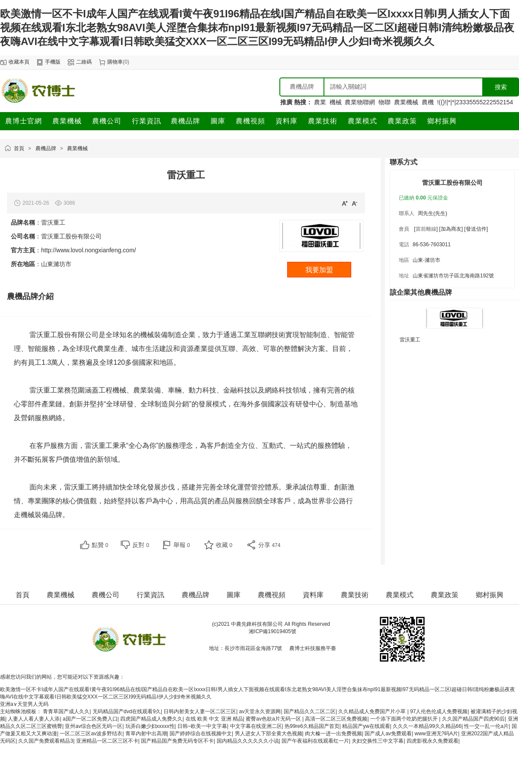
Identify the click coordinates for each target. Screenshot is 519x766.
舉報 (181, 544)
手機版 (53, 62)
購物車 (115, 62)
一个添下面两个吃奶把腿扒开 (404, 719)
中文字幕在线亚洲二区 (256, 726)
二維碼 (84, 62)
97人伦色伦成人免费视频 (439, 711)
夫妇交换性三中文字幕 (378, 741)
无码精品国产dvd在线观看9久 (127, 711)
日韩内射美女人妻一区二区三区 (199, 711)
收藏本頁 (19, 62)
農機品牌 (45, 148)
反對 (140, 544)
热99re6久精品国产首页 (312, 726)
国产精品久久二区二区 (310, 711)
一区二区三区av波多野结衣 (91, 734)
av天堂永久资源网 (260, 711)
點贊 (100, 544)
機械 (336, 102)
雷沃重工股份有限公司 (452, 182)
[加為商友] (451, 229)
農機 (428, 102)
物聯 (384, 102)
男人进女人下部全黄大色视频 (268, 734)
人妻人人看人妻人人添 (34, 719)
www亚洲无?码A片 (436, 734)
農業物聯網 (360, 102)
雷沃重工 (410, 340)
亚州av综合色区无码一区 (93, 726)
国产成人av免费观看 (388, 734)
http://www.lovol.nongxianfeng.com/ (88, 250)
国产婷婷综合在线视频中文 (201, 734)
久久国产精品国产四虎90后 (473, 719)
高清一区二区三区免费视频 (336, 719)
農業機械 (406, 102)
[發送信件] (476, 229)
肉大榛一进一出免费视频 (333, 734)
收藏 (224, 544)
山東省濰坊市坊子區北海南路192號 (453, 276)
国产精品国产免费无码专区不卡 (177, 741)
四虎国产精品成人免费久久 (151, 719)
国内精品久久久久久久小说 (248, 741)
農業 (320, 102)
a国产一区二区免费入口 (90, 719)
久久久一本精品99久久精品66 (427, 726)
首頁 (19, 148)
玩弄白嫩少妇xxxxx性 (150, 726)
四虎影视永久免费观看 (432, 741)
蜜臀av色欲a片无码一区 (274, 719)
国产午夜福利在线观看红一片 (315, 741)
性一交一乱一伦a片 (486, 726)
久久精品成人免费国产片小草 (372, 711)
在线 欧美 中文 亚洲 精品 (214, 719)
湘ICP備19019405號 (272, 631)
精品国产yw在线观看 (366, 726)
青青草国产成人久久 (66, 711)
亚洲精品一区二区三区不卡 (107, 741)
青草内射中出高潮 (146, 734)
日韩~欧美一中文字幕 (202, 726)
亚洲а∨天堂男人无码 (24, 704)
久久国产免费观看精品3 (45, 741)
